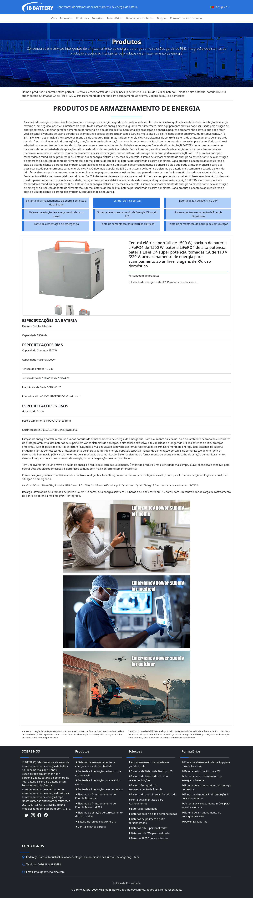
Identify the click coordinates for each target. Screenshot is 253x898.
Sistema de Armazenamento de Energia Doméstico (198, 214)
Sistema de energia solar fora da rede (152, 794)
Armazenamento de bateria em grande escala (148, 764)
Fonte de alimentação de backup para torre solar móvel (206, 764)
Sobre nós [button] (66, 18)
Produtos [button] (81, 18)
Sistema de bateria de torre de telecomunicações (148, 778)
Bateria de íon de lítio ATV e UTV (198, 200)
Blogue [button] (161, 18)
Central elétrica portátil (127, 200)
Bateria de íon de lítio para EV (201, 771)
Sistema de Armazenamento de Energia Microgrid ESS (127, 214)
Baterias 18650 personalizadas (148, 838)
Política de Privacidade (126, 883)
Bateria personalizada (142, 808)
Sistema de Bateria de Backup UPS (150, 771)
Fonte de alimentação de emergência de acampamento (205, 796)
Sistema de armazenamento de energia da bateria (202, 778)
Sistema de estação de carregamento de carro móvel (56, 214)
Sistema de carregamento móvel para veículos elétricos (206, 805)
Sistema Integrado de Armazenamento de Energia (145, 787)
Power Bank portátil (195, 821)
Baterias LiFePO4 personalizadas (149, 833)
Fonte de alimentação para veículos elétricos (127, 224)
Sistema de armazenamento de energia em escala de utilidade (56, 202)
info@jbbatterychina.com (49, 872)
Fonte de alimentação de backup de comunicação (198, 224)
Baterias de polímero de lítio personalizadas (146, 821)
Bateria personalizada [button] (139, 18)
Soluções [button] (97, 18)
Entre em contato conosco (186, 18)
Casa (54, 18)
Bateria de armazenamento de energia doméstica (206, 787)
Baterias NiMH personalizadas (147, 828)
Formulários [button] (114, 18)
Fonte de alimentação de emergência (56, 224)
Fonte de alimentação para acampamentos (145, 801)
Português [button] (218, 7)
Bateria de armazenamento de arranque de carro (201, 814)
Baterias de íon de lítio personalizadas (152, 814)
